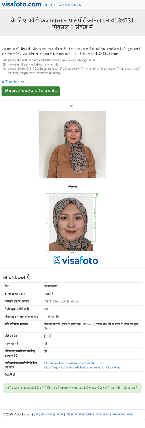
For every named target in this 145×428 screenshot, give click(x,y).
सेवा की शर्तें (103, 414)
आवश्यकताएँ (48, 414)
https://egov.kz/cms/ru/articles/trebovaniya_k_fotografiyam (83, 367)
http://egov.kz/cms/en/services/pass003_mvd (74, 363)
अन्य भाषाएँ (118, 414)
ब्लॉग (130, 414)
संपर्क (60, 414)
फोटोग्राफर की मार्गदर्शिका (80, 414)
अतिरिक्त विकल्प (13, 81)
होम (36, 414)
